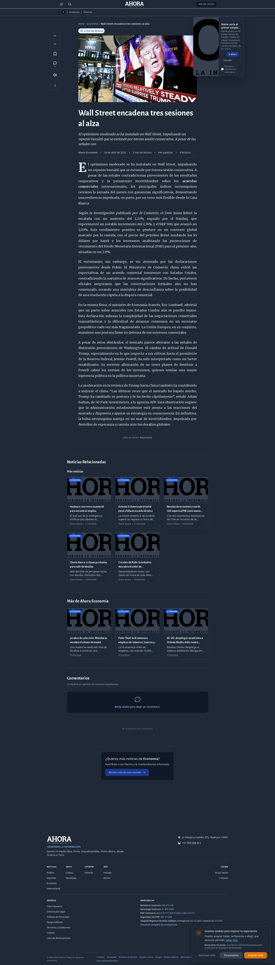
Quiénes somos (146, 957)
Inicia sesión (122, 706)
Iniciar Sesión (206, 4)
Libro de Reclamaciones (58, 938)
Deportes (51, 877)
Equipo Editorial (55, 922)
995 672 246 (168, 905)
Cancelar (227, 63)
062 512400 (195, 920)
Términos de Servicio (127, 957)
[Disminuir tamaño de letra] (55, 44)
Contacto (223, 877)
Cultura (69, 872)
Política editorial (171, 957)
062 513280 (166, 916)
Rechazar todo (206, 955)
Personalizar (231, 955)
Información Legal (56, 911)
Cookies (51, 932)
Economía (74, 12)
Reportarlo (146, 437)
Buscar (107, 877)
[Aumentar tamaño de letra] (55, 36)
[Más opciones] (55, 85)
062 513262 (175, 913)
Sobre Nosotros (54, 906)
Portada (107, 872)
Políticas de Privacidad (58, 916)
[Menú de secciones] (61, 4)
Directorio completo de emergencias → (160, 924)
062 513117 (162, 913)
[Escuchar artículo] (55, 75)
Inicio (81, 23)
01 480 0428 (168, 909)
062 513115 (189, 913)
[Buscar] (70, 4)
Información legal (189, 957)
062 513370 (216, 920)
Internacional (53, 888)
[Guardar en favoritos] (55, 53)
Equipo (158, 957)
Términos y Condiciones (58, 927)
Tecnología (71, 877)
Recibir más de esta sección (127, 772)
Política (50, 872)
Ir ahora (233, 57)
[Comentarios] (55, 64)
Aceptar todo (255, 955)
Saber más (232, 940)
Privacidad (111, 957)
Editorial (89, 872)
